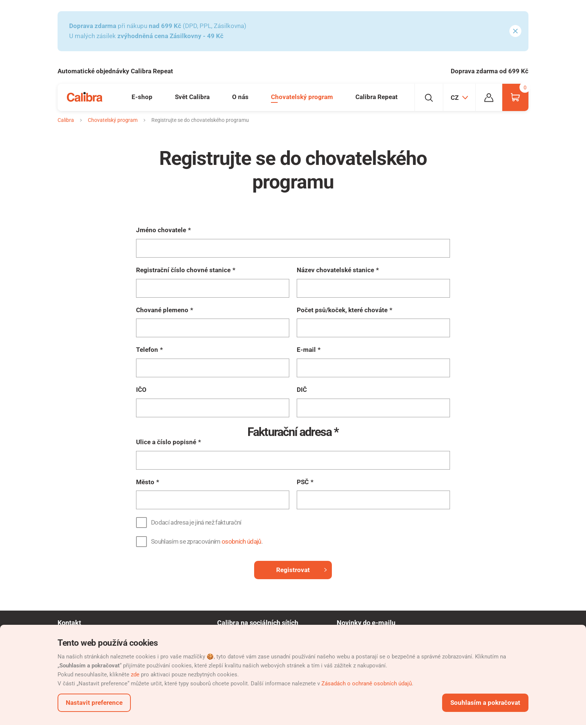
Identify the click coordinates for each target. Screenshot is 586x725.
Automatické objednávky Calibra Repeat (115, 71)
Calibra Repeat (376, 97)
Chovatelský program (302, 97)
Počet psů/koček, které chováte (342, 310)
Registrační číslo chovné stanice (183, 270)
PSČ (303, 482)
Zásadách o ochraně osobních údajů (366, 683)
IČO (141, 389)
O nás (240, 97)
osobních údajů (241, 541)
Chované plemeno (162, 310)
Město (145, 482)
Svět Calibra (192, 97)
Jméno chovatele (161, 230)
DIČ (302, 389)
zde (135, 674)
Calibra (66, 120)
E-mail (306, 349)
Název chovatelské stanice (335, 270)
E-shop (142, 97)
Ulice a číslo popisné (166, 442)
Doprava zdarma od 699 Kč (489, 71)
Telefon (147, 349)
